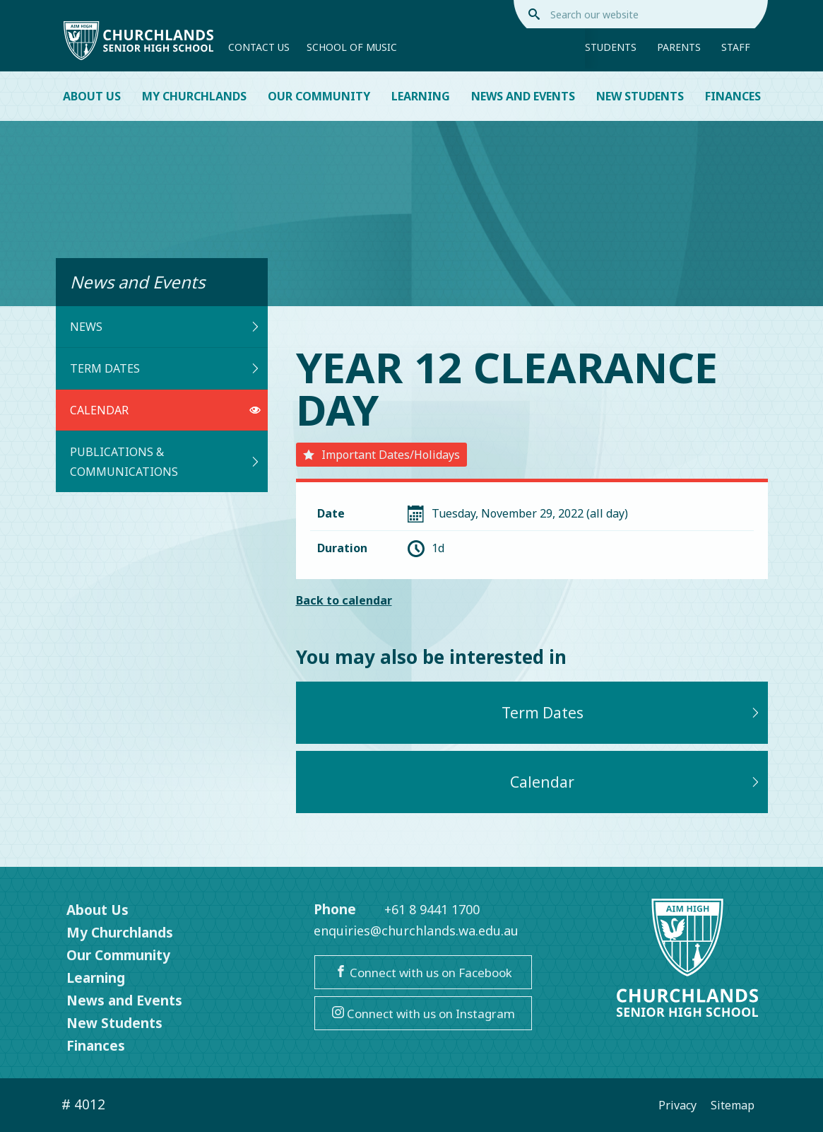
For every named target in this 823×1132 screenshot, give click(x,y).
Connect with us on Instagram (423, 1013)
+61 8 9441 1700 (432, 909)
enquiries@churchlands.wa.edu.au (416, 930)
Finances (733, 96)
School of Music (352, 47)
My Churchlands (194, 96)
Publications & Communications (165, 461)
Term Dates (165, 368)
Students (611, 47)
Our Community (319, 96)
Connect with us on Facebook (423, 972)
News (165, 326)
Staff (735, 47)
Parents (679, 47)
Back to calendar (344, 600)
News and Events (523, 96)
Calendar (165, 410)
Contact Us (259, 47)
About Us (92, 96)
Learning (420, 96)
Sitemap (732, 1105)
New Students (640, 96)
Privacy (677, 1105)
